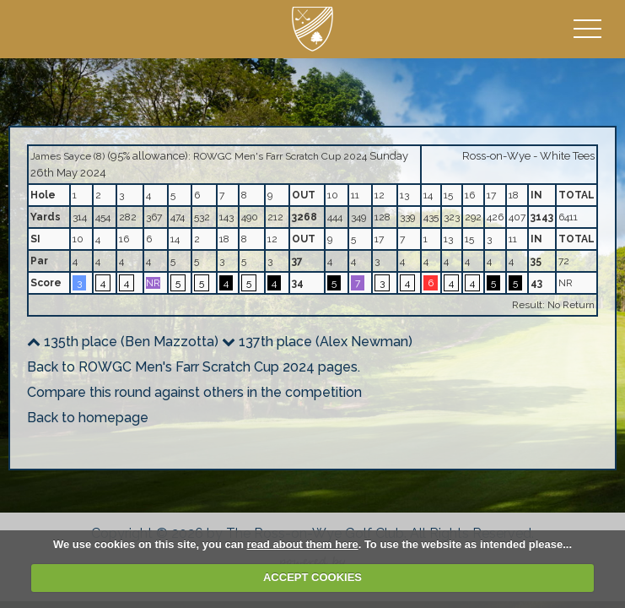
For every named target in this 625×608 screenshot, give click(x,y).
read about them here (302, 544)
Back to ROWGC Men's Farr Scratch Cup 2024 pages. (193, 367)
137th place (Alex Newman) (317, 342)
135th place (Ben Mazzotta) (122, 342)
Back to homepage (87, 418)
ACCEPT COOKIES (312, 577)
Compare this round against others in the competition (194, 392)
